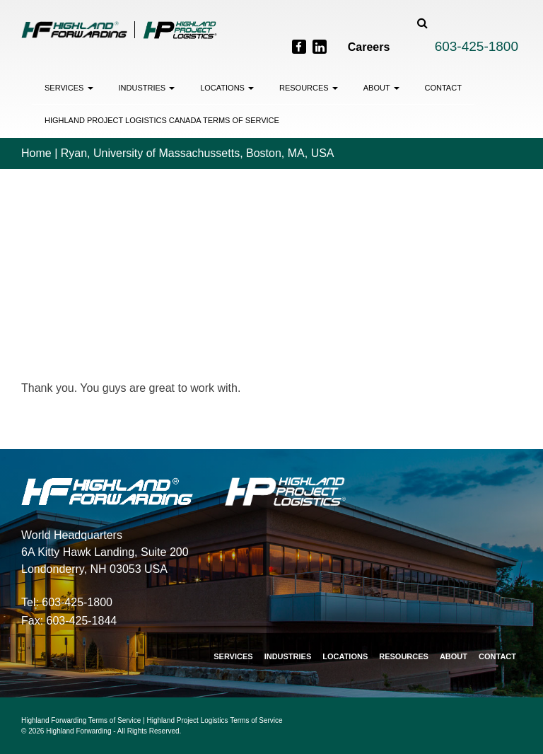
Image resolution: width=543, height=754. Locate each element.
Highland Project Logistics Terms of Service (215, 720)
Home (36, 153)
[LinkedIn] (320, 47)
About (381, 87)
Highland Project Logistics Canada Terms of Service (162, 120)
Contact (443, 87)
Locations (227, 87)
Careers (369, 47)
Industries (147, 87)
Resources (308, 87)
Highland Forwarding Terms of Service (81, 720)
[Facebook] (299, 47)
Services (69, 87)
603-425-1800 (476, 46)
